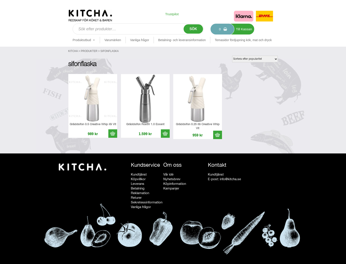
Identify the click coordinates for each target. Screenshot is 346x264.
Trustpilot (172, 14)
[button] (112, 133)
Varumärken (112, 40)
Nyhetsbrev (172, 179)
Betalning (138, 188)
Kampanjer (171, 188)
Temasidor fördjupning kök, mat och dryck (243, 40)
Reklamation (140, 193)
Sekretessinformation (146, 202)
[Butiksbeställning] (255, 59)
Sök (193, 29)
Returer (136, 197)
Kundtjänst (139, 174)
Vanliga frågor (139, 40)
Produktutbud (84, 40)
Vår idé (168, 174)
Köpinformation (174, 184)
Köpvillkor (138, 179)
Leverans (137, 184)
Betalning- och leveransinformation (182, 40)
